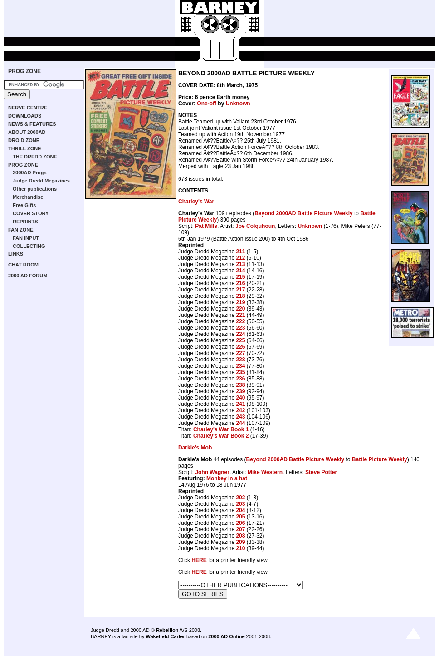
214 (240, 270)
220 (240, 309)
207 (240, 529)
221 (240, 315)
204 (240, 510)
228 (240, 359)
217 (240, 289)
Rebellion (167, 630)
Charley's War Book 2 (221, 436)
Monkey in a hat (226, 478)
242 (240, 410)
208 (240, 536)
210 (240, 548)
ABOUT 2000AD (27, 132)
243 (240, 417)
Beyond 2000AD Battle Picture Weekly (303, 213)
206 (240, 523)
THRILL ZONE (24, 148)
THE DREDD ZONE (35, 156)
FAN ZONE (21, 229)
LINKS (15, 253)
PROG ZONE (24, 71)
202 (240, 497)
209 (240, 542)
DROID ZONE (23, 140)
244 (240, 423)
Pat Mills (206, 226)
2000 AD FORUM (27, 275)
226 (240, 347)
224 (240, 334)
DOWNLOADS (24, 115)
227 (240, 353)
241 (240, 404)
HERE (198, 560)
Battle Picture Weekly (379, 459)
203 (240, 504)
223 (240, 328)
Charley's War (196, 201)
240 (240, 398)
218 (240, 296)
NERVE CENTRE (27, 107)
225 (240, 340)
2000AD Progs (30, 172)
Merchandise (28, 197)
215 (240, 277)
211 (240, 251)
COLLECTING (29, 246)
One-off (206, 103)
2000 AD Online (226, 636)
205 (240, 516)
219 (240, 302)
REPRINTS (25, 221)
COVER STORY (31, 213)
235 (240, 372)
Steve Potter (321, 472)
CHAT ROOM (23, 264)
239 (240, 391)
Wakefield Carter (165, 636)
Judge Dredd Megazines (41, 180)
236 (240, 378)
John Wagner (212, 472)
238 (240, 385)
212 (240, 258)
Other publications (35, 189)
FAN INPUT (26, 238)
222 (240, 321)
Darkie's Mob (195, 447)
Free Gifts (24, 205)
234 (240, 366)
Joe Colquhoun (255, 226)
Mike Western (265, 472)
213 (240, 264)
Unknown (238, 103)
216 (240, 283)
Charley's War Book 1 (221, 429)
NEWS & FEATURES (32, 124)
